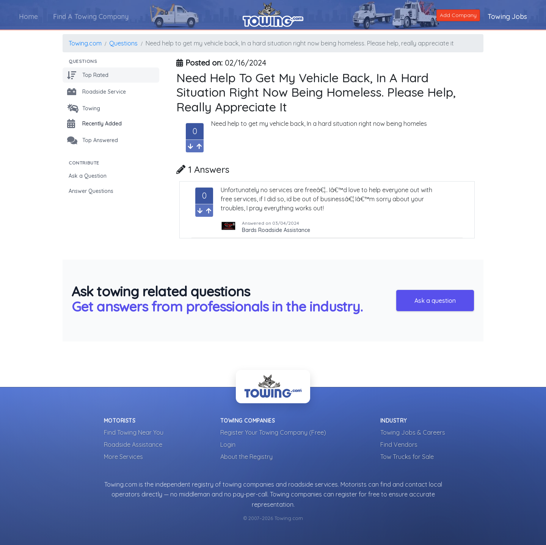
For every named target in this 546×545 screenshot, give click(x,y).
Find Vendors (398, 444)
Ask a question (435, 300)
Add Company (458, 15)
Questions (123, 43)
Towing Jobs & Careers (412, 432)
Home (28, 16)
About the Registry (246, 456)
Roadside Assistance (133, 444)
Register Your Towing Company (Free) (273, 432)
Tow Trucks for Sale (407, 456)
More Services (123, 456)
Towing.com (85, 43)
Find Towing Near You (133, 432)
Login (227, 444)
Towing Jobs (507, 16)
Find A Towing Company (91, 16)
